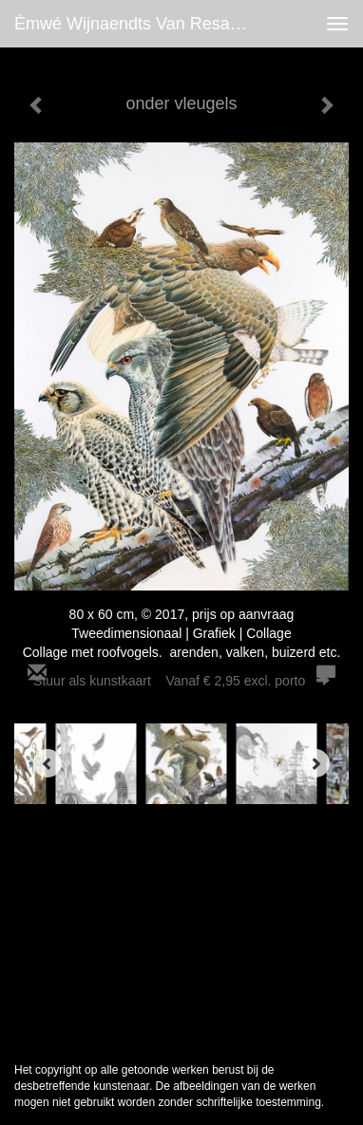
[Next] (315, 763)
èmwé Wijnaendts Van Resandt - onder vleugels (138, 23)
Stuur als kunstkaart (181, 680)
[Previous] (47, 763)
